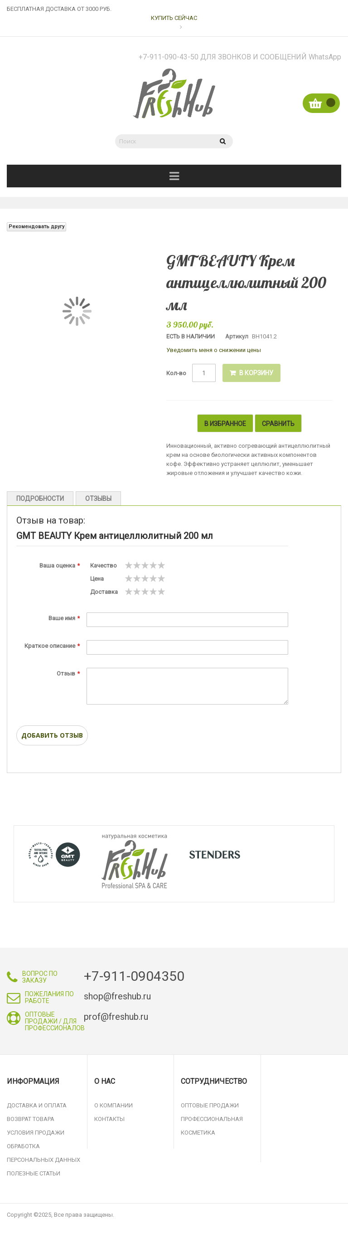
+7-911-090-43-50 (240, 57)
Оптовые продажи (210, 1105)
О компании (113, 1105)
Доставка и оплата (37, 1105)
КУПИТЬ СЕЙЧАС (174, 18)
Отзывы (98, 498)
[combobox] (162, 141)
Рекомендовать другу (36, 227)
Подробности (40, 498)
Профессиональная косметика (212, 1126)
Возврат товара (30, 1119)
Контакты (109, 1119)
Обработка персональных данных (43, 1153)
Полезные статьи (33, 1173)
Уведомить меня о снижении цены (213, 350)
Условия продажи (35, 1132)
